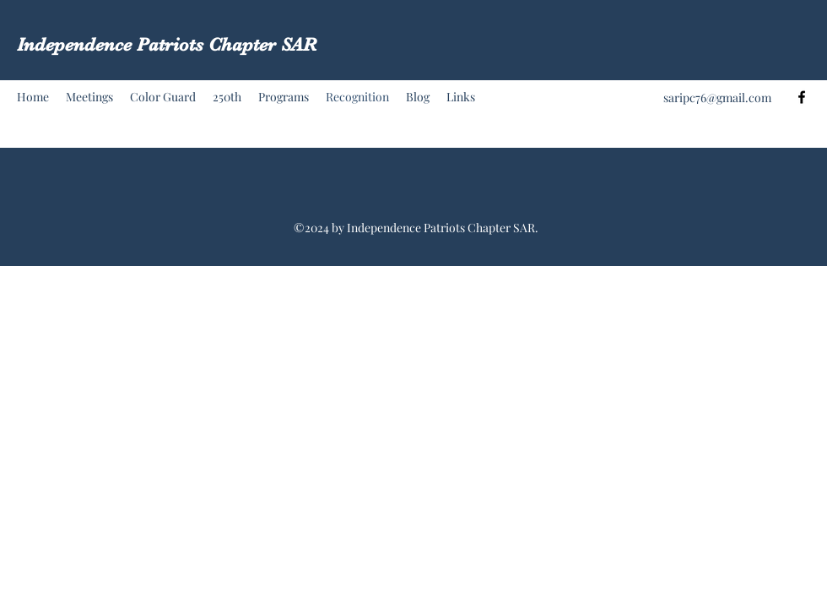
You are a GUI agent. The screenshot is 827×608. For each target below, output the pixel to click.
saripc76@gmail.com (717, 98)
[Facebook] (801, 97)
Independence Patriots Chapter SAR (166, 44)
